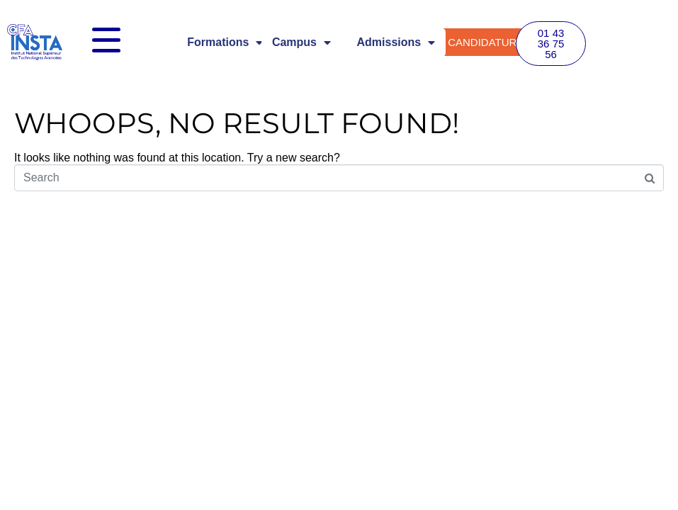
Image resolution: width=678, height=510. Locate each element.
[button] (551, 43)
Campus (301, 42)
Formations (225, 42)
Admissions (396, 42)
